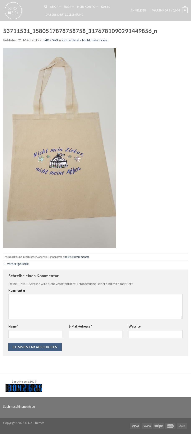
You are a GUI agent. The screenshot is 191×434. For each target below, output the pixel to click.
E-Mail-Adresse (80, 326)
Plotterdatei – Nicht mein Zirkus (85, 40)
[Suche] (45, 7)
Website (135, 326)
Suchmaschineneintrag (19, 406)
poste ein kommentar (76, 256)
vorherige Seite (16, 264)
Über (69, 7)
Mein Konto (87, 7)
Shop (55, 7)
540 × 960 (50, 40)
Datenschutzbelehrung (64, 14)
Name (13, 326)
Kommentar (16, 290)
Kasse (105, 6)
